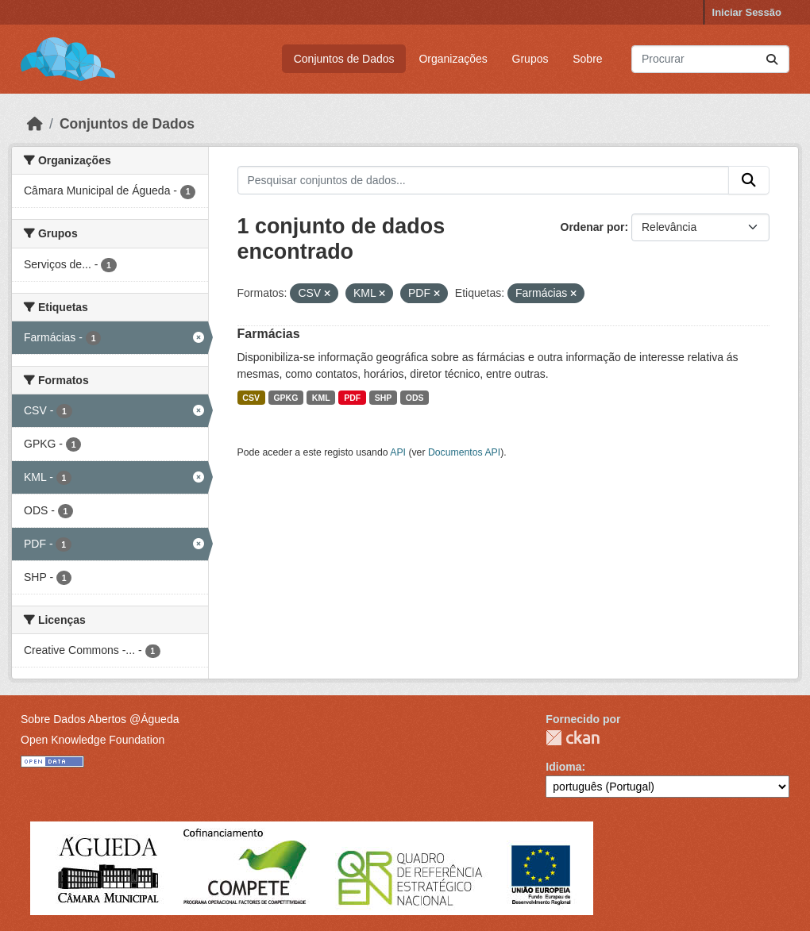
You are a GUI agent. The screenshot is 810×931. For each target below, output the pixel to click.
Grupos (530, 58)
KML (321, 397)
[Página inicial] (35, 124)
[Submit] (772, 59)
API (398, 452)
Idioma (563, 766)
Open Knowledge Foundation (92, 739)
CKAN (573, 737)
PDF (352, 397)
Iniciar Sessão (746, 12)
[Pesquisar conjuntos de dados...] (710, 59)
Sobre (587, 58)
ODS (415, 397)
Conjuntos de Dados (344, 58)
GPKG (285, 397)
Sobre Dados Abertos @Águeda (100, 719)
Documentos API (464, 452)
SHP (383, 397)
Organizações (452, 58)
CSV (251, 397)
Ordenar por (593, 227)
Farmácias (268, 333)
